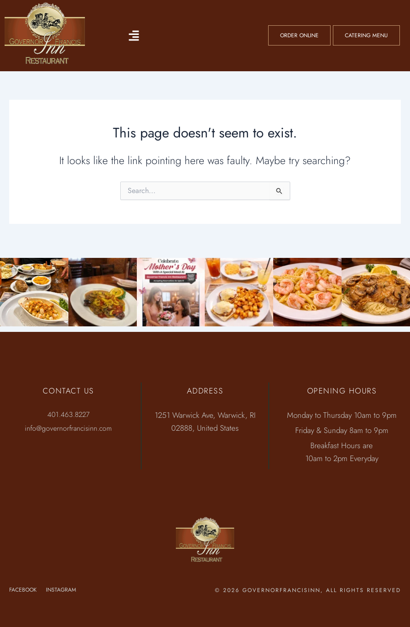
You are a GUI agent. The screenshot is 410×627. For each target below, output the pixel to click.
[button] (134, 35)
